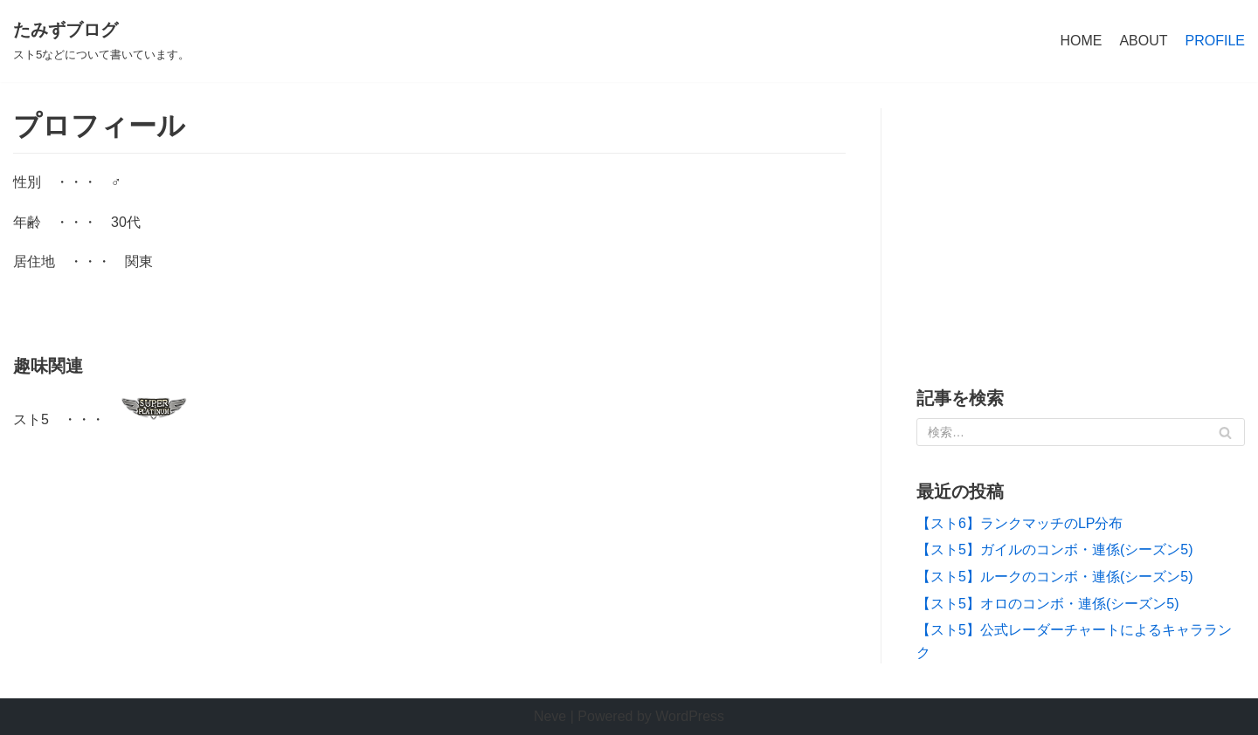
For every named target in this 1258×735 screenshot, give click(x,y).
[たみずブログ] (101, 41)
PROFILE (1215, 40)
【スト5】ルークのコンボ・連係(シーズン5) (1054, 576)
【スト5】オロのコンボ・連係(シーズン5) (1047, 603)
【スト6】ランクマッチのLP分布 (1019, 523)
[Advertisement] (1080, 230)
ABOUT (1143, 40)
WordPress (689, 716)
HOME (1081, 40)
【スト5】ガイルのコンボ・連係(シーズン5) (1054, 549)
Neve (550, 716)
